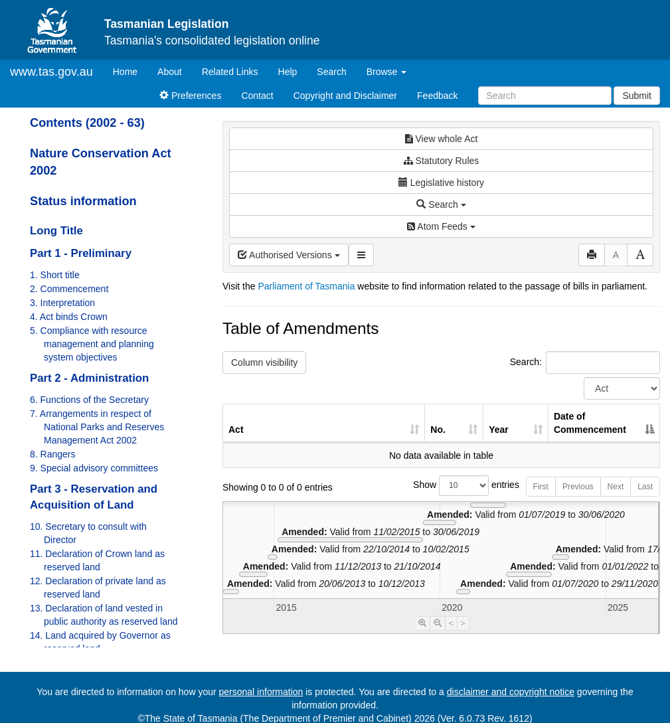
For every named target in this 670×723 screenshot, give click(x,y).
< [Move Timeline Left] (451, 623)
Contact (257, 95)
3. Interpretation (62, 302)
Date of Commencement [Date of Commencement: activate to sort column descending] (590, 423)
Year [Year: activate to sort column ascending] (499, 429)
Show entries (441, 485)
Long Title (56, 230)
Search (331, 71)
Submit (636, 95)
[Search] (545, 95)
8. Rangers (52, 454)
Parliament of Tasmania (306, 286)
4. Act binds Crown (69, 316)
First (540, 486)
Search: (585, 362)
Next (616, 486)
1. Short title (55, 275)
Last (645, 486)
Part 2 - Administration (89, 378)
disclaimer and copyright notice (510, 691)
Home (130, 70)
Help (287, 71)
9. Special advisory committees (94, 468)
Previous (578, 486)
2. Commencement (69, 288)
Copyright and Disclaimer (345, 95)
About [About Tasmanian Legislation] (169, 71)
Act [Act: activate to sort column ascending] (236, 429)
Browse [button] (387, 71)
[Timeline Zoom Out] (438, 623)
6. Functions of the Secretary (89, 399)
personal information (261, 691)
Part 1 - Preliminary (80, 253)
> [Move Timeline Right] (463, 623)
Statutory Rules (441, 160)
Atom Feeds (441, 226)
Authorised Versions (289, 255)
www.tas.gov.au (51, 71)
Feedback (437, 95)
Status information (83, 201)
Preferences (190, 95)
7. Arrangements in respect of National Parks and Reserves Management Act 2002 (97, 426)
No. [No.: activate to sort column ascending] (438, 429)
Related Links (230, 71)
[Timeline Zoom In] (422, 623)
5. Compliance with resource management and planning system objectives (92, 343)
